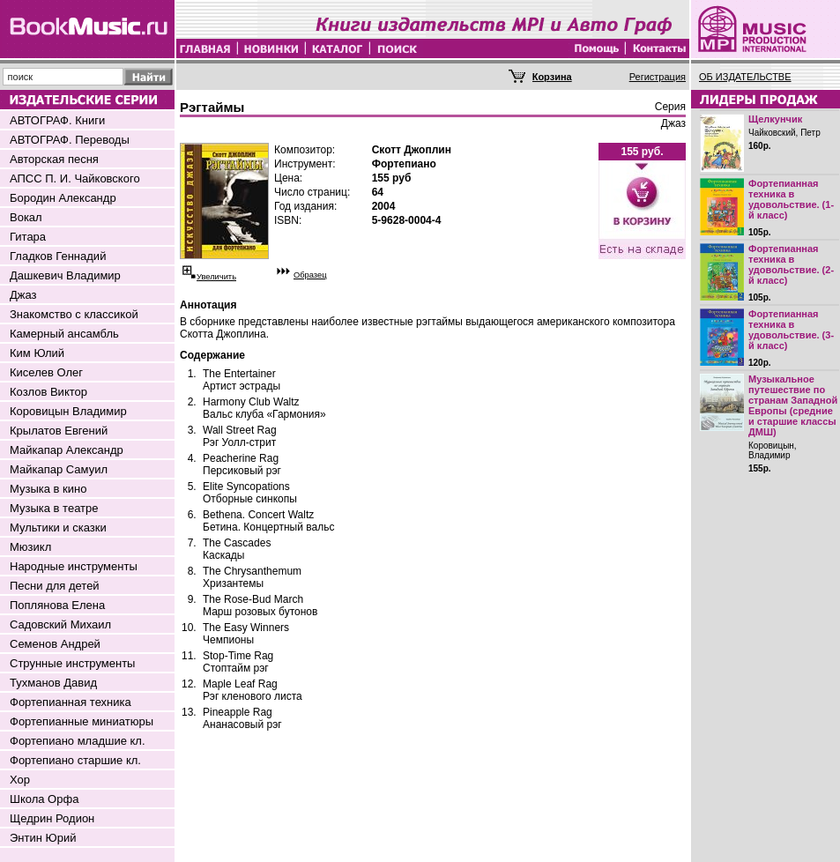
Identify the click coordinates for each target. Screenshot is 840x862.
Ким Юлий (37, 353)
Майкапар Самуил (59, 469)
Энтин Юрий (43, 837)
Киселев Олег (46, 372)
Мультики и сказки (58, 527)
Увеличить (216, 276)
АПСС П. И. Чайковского (75, 178)
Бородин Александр (63, 197)
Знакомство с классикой (74, 314)
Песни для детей (55, 585)
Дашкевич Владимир (65, 275)
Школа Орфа (44, 799)
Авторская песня (54, 159)
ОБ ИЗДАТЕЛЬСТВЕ (745, 76)
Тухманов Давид (53, 682)
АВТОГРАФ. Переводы (70, 139)
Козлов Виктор (48, 391)
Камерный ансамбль (64, 333)
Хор (20, 779)
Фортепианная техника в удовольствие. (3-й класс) (791, 329)
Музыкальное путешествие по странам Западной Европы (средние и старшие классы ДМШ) (792, 405)
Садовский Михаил (60, 624)
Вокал (26, 217)
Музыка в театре (54, 508)
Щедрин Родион (52, 818)
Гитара (28, 236)
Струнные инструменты (72, 663)
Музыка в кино (48, 488)
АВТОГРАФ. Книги (57, 120)
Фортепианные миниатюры (81, 721)
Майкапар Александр (66, 450)
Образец (310, 275)
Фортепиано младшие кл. (77, 740)
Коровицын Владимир (68, 411)
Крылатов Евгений (59, 430)
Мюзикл (30, 547)
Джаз (23, 294)
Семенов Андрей (55, 643)
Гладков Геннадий (58, 256)
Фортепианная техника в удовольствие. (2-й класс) (791, 264)
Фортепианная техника (70, 702)
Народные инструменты (74, 566)
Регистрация (657, 76)
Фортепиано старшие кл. (75, 760)
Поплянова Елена (57, 605)
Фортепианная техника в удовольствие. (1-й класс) (791, 199)
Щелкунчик (775, 119)
